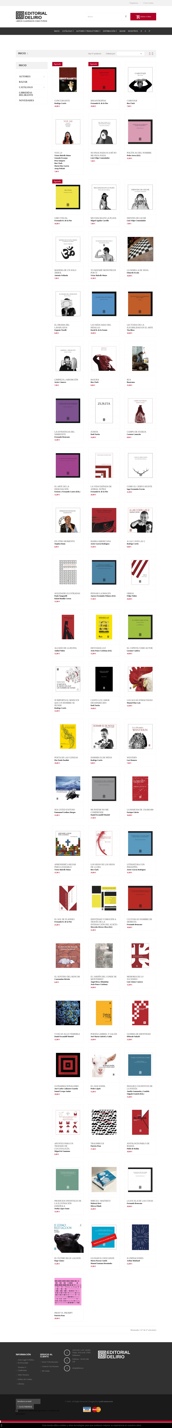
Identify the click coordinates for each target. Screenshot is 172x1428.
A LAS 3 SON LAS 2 (136, 541)
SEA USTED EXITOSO (64, 810)
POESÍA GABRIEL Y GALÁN (104, 1034)
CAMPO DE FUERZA (136, 432)
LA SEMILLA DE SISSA (137, 270)
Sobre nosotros (23, 1375)
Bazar (23, 82)
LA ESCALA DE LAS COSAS (140, 1201)
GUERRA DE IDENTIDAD (138, 1034)
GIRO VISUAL (61, 218)
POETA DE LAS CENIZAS (66, 757)
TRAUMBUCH (97, 1143)
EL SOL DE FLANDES (64, 919)
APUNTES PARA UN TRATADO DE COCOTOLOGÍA (63, 1146)
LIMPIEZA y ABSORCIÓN (66, 380)
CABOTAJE (132, 101)
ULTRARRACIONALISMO (66, 1086)
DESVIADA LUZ (98, 648)
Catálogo (26, 87)
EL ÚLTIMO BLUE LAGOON (67, 1258)
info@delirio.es (77, 1368)
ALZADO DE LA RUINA (65, 648)
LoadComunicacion (106, 1401)
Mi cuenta (46, 1371)
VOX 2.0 (58, 153)
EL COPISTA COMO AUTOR (140, 648)
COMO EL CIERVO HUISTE (139, 486)
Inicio (23, 65)
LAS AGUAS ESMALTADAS (140, 700)
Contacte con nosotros (50, 1366)
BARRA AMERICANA (101, 541)
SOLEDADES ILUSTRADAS (67, 593)
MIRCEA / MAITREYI (100, 1201)
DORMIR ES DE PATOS (101, 757)
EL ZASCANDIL (98, 1086)
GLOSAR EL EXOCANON (102, 1258)
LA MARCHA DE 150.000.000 (140, 810)
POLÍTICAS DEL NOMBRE (139, 153)
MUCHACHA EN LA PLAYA (103, 218)
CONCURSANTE (62, 101)
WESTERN (132, 757)
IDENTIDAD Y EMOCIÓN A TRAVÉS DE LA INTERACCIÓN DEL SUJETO (104, 922)
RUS (129, 380)
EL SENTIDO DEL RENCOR (67, 977)
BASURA (95, 380)
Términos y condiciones (22, 1368)
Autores (24, 76)
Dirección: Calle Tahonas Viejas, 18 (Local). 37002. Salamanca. (81, 1352)
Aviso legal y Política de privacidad (26, 1361)
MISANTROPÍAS (98, 101)
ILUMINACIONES (135, 1258)
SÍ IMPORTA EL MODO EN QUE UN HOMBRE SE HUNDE (66, 703)
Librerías (21, 1384)
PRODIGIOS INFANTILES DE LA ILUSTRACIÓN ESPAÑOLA (67, 1203)
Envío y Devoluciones (50, 1362)
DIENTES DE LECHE (136, 218)
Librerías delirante (26, 93)
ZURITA (94, 432)
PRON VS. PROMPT (63, 1313)
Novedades (26, 100)
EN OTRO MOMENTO (64, 541)
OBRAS (130, 593)
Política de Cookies (25, 1379)
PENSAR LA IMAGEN (101, 593)
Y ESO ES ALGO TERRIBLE (67, 1034)
